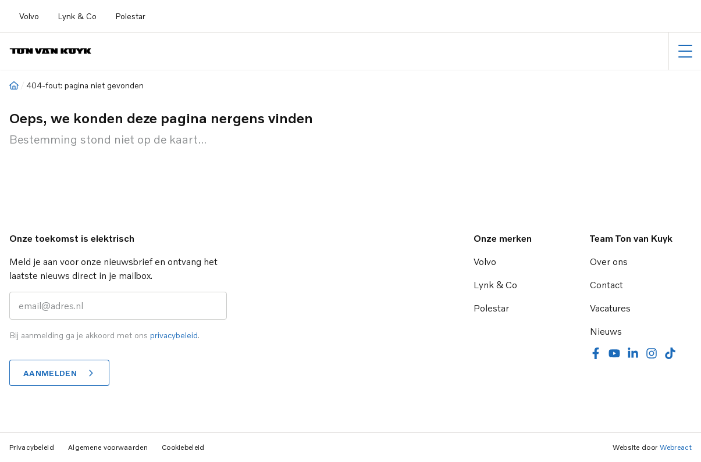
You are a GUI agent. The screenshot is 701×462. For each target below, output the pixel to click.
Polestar (130, 16)
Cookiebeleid (183, 447)
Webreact (676, 447)
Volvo (29, 16)
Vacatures (610, 308)
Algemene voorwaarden (108, 447)
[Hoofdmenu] (685, 51)
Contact (606, 285)
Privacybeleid (31, 447)
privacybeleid (174, 335)
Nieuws (606, 331)
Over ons (609, 261)
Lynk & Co (77, 16)
